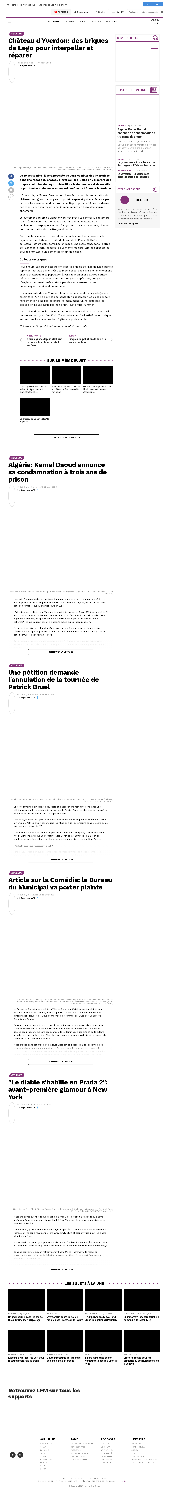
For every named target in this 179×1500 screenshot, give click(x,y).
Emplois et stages (79, 1458)
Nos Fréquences (139, 1458)
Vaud (42, 1455)
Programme (81, 12)
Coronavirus (46, 1445)
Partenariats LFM (79, 1461)
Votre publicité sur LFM (142, 1464)
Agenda (134, 1451)
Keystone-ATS (27, 65)
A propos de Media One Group (53, 5)
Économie (44, 1464)
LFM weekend (107, 1461)
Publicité (11, 5)
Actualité (54, 21)
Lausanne (44, 1451)
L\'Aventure (106, 1464)
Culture (44, 1467)
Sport (43, 1470)
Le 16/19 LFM (106, 1458)
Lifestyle (96, 21)
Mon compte (153, 4)
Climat (43, 1448)
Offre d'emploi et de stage (144, 1461)
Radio (83, 21)
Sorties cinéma (138, 1448)
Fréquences (76, 1451)
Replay (100, 12)
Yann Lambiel (107, 1451)
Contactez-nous (27, 5)
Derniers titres (78, 1448)
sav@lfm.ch (125, 1482)
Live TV (118, 12)
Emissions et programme (82, 1445)
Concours (111, 21)
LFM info (105, 1445)
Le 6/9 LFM (106, 1448)
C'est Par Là (106, 1455)
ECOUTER (61, 12)
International (46, 1461)
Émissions (69, 21)
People (134, 1455)
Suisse (43, 1458)
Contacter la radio (80, 1455)
